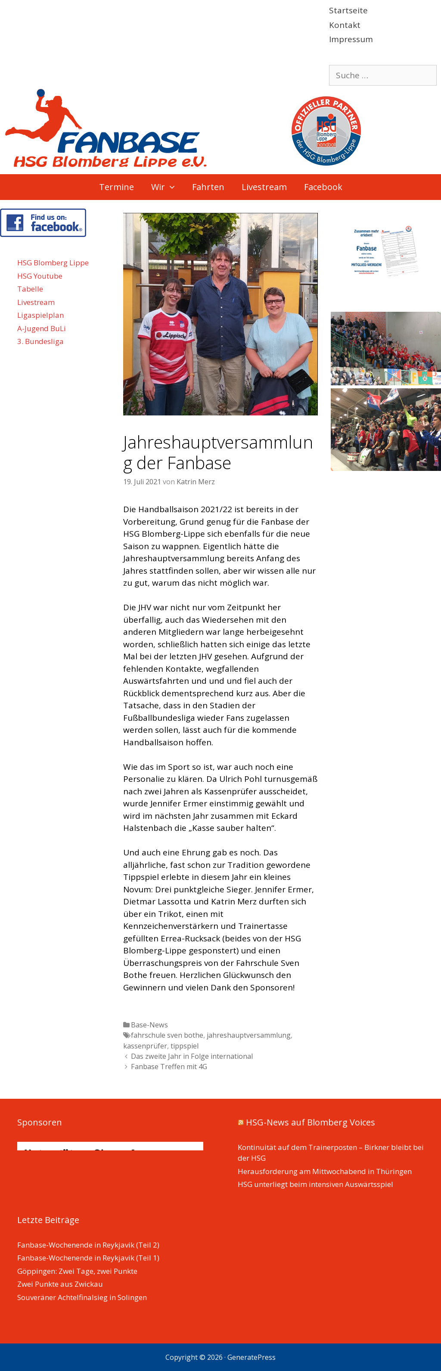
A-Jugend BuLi (41, 328)
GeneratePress (251, 1357)
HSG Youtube (39, 276)
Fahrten (208, 187)
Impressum (351, 39)
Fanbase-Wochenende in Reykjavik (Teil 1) (88, 1258)
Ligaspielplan (40, 315)
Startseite (348, 10)
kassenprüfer (145, 1046)
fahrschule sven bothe (167, 1035)
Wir (167, 187)
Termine (116, 187)
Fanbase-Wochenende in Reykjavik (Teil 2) (88, 1245)
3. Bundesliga (40, 341)
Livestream (264, 187)
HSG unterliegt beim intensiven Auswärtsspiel (315, 1184)
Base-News (149, 1025)
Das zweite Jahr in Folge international (192, 1056)
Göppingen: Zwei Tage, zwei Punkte (77, 1271)
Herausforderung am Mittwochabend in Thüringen (325, 1171)
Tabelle (30, 289)
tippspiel (185, 1046)
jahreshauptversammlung (249, 1035)
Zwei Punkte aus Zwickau (60, 1284)
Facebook (323, 187)
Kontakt (344, 25)
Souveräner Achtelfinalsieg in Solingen (82, 1297)
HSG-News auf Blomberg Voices (310, 1122)
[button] (174, 187)
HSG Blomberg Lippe (53, 262)
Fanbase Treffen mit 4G (169, 1066)
